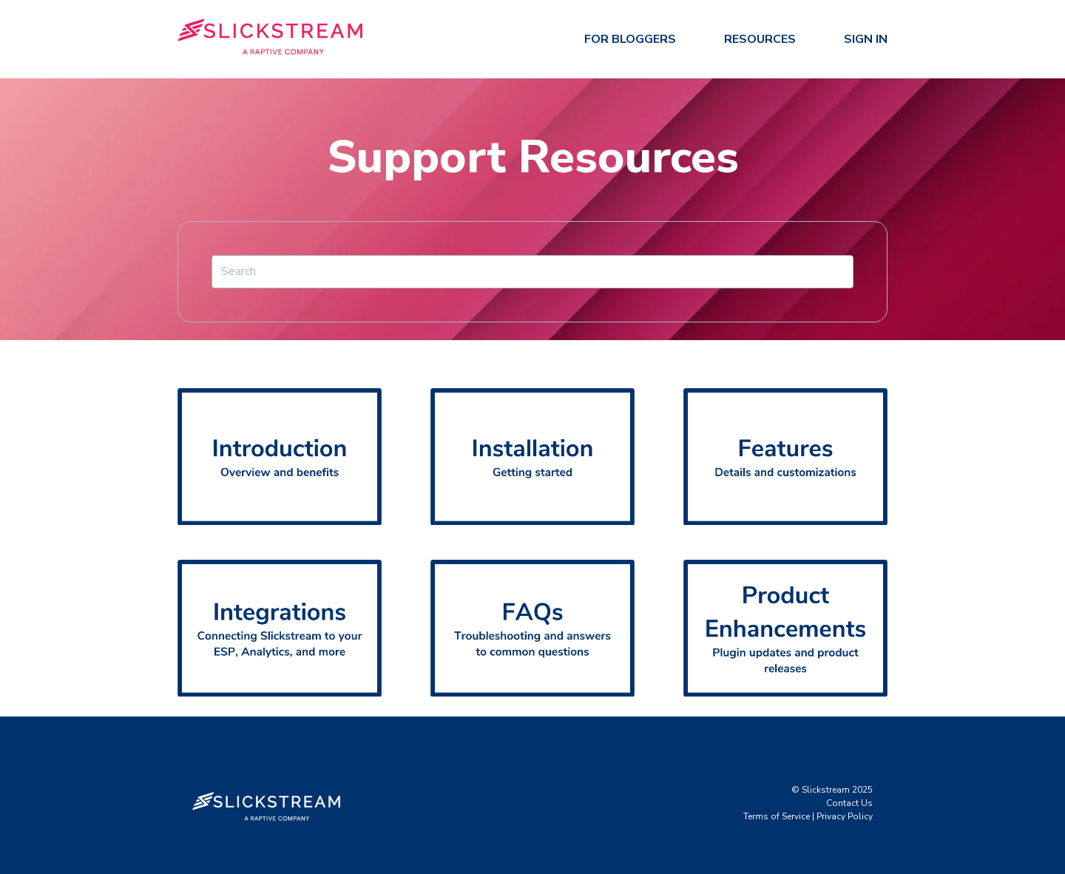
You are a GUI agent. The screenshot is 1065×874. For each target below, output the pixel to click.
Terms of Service (776, 816)
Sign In (866, 39)
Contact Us (849, 803)
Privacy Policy (844, 816)
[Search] (532, 271)
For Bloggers (630, 39)
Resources (760, 39)
